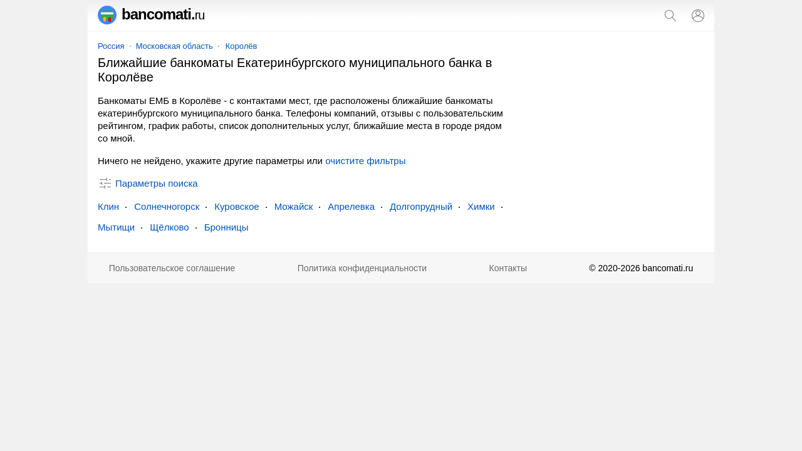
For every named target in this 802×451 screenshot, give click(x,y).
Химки (481, 206)
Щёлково (169, 227)
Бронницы (226, 227)
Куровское (236, 206)
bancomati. (151, 14)
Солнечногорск (166, 206)
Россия (111, 46)
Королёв (242, 46)
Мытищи (116, 227)
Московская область (174, 46)
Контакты (508, 268)
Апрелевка (351, 206)
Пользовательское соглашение (172, 268)
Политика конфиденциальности (362, 268)
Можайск (293, 206)
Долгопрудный (421, 206)
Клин (108, 206)
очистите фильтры (365, 160)
